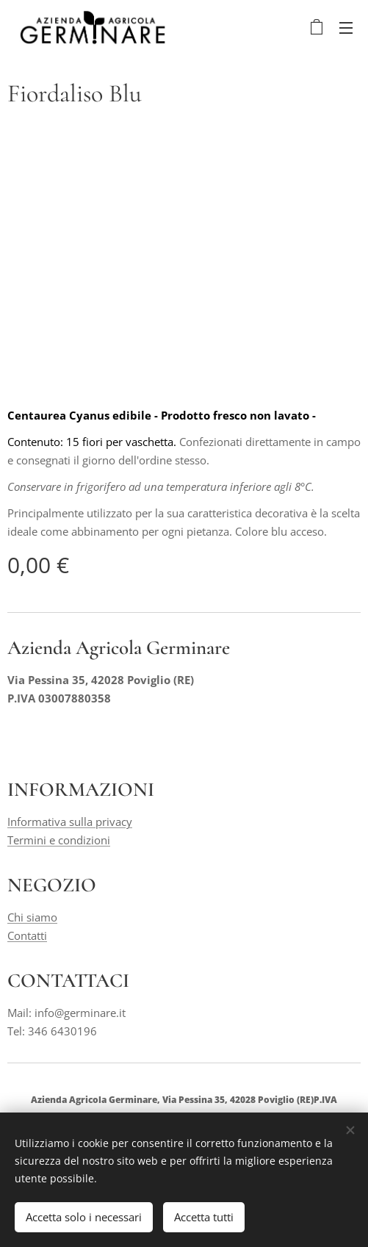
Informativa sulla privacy (69, 821)
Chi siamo (32, 917)
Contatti (27, 935)
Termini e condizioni (58, 839)
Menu (346, 28)
